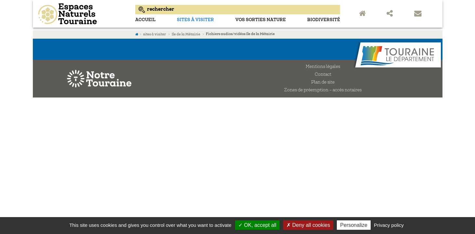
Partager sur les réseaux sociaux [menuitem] (391, 14)
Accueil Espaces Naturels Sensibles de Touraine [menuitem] (363, 14)
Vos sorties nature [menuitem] (260, 20)
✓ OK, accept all (257, 225)
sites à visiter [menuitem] (195, 20)
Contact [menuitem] (418, 14)
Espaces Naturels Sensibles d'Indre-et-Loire (82, 13)
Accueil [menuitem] (145, 20)
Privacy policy (389, 225)
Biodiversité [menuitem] (323, 20)
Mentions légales (323, 67)
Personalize (353, 225)
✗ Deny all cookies (308, 225)
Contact (323, 75)
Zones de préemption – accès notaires (323, 90)
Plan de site (323, 82)
